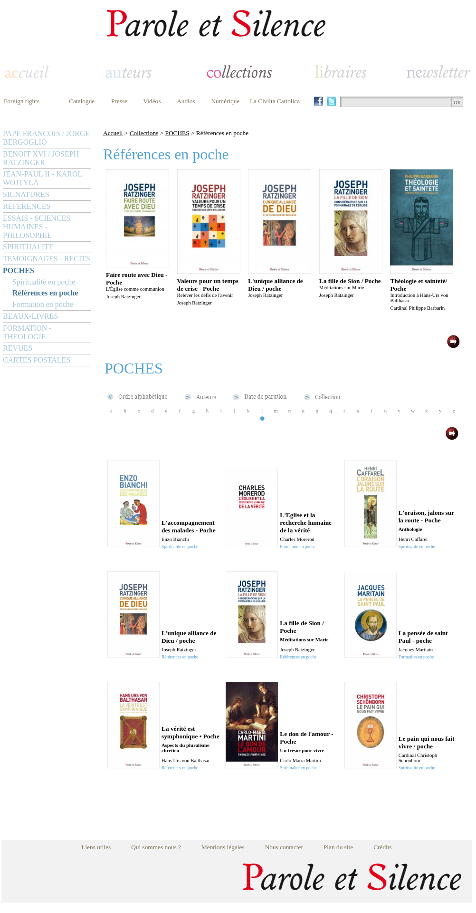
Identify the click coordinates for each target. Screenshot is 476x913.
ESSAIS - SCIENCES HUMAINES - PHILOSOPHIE (36, 226)
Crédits (382, 847)
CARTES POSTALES (36, 360)
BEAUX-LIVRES (30, 316)
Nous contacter (284, 847)
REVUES (17, 348)
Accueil (113, 133)
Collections (144, 133)
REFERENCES (26, 206)
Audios (186, 101)
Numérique (225, 101)
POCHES (18, 270)
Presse (119, 101)
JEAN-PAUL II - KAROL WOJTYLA (42, 178)
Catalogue (82, 101)
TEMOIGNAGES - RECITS (46, 259)
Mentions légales (223, 847)
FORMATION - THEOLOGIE (27, 332)
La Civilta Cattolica (275, 101)
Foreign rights (21, 101)
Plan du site (338, 847)
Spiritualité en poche (43, 282)
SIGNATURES (26, 194)
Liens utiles (96, 847)
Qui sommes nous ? (156, 847)
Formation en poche (42, 304)
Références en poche (45, 293)
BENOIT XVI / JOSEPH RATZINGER (41, 158)
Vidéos (152, 101)
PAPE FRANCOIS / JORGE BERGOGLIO (46, 137)
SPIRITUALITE (28, 247)
